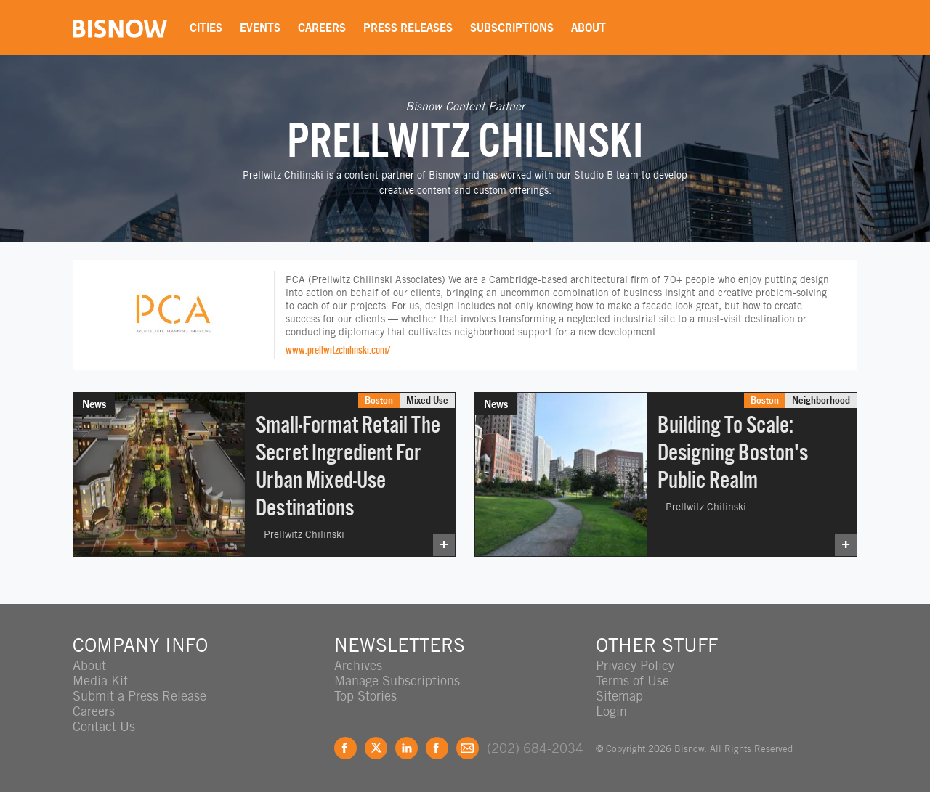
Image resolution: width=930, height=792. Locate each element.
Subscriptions (512, 27)
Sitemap (619, 695)
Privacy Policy (635, 665)
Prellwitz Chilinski (304, 534)
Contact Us (104, 726)
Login (611, 711)
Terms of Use (632, 680)
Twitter (376, 748)
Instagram (437, 748)
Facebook (345, 748)
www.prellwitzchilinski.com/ (338, 349)
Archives (358, 665)
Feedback (467, 748)
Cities (206, 27)
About (588, 27)
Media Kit (100, 680)
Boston (379, 400)
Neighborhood (821, 400)
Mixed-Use (427, 400)
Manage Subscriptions (397, 680)
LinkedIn (406, 748)
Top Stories (365, 695)
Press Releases (408, 27)
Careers (322, 27)
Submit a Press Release (139, 695)
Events (260, 27)
